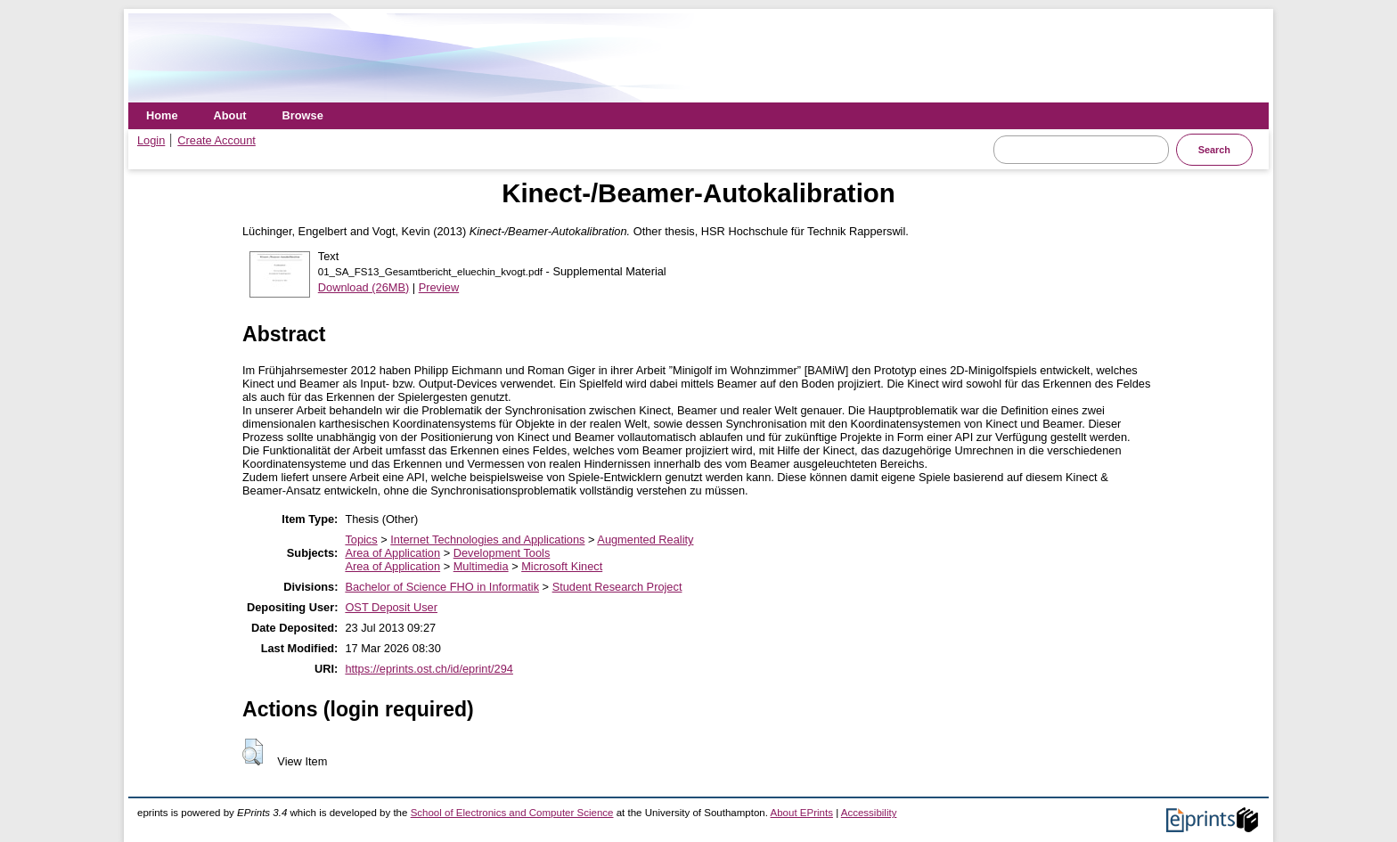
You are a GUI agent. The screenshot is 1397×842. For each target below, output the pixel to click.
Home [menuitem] (162, 115)
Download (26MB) (363, 287)
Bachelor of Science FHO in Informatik (442, 586)
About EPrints (802, 812)
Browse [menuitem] (302, 115)
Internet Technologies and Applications (487, 539)
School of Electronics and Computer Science (512, 812)
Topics (361, 539)
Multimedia (481, 566)
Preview (439, 287)
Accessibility (869, 812)
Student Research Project (617, 586)
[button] (252, 752)
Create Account (216, 140)
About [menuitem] (230, 115)
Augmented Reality (645, 539)
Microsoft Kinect (561, 566)
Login (151, 140)
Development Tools (502, 553)
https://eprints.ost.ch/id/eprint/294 (429, 668)
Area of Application (392, 553)
